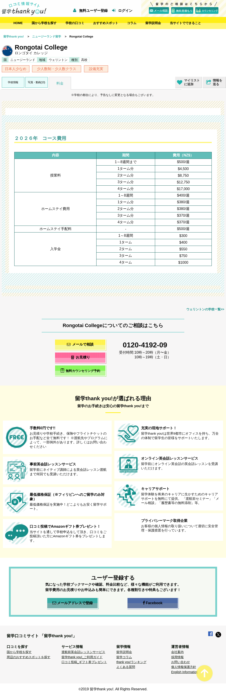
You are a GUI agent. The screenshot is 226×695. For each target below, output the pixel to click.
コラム (131, 23)
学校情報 (13, 82)
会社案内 (177, 652)
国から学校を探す (44, 23)
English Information (184, 672)
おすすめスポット (105, 23)
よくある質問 (125, 667)
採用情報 (177, 657)
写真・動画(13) (36, 82)
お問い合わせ (180, 662)
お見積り (80, 357)
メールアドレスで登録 (72, 603)
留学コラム (124, 657)
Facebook (152, 603)
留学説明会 (153, 23)
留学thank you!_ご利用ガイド (82, 657)
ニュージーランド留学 (46, 36)
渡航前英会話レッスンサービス (83, 652)
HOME (18, 23)
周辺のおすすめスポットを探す (28, 657)
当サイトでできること (185, 23)
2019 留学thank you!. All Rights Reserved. (114, 689)
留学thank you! (13, 36)
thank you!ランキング (131, 662)
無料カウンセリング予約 (80, 370)
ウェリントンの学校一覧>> (205, 309)
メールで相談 (80, 344)
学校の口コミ (75, 23)
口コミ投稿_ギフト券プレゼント (84, 662)
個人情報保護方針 (183, 667)
